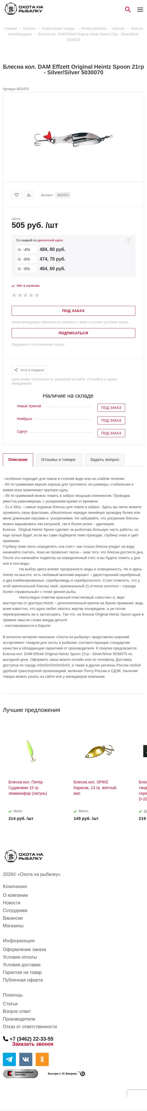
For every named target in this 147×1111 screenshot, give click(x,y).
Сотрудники (15, 910)
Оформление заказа (24, 949)
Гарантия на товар (22, 972)
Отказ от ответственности (30, 1026)
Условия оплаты (20, 957)
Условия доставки (22, 964)
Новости (11, 902)
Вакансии (13, 918)
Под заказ (111, 408)
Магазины (13, 925)
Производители (19, 1019)
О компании (15, 895)
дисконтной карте (50, 240)
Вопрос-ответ (17, 1011)
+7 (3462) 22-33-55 (32, 1038)
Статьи (10, 1003)
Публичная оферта (23, 980)
